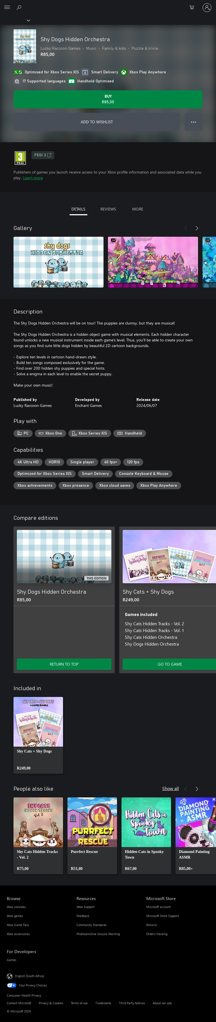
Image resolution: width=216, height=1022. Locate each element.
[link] (38, 735)
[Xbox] (14, 20)
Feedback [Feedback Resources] (82, 916)
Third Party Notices (132, 1003)
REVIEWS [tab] (108, 209)
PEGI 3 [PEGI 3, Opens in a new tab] (42, 155)
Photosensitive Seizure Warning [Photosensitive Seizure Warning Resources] (98, 934)
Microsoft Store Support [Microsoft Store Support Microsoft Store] (162, 916)
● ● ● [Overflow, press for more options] (193, 121)
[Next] (196, 228)
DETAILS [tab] (78, 209)
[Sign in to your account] (207, 7)
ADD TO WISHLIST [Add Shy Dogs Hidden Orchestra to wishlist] (97, 121)
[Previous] (185, 228)
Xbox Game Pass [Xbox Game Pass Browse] (18, 925)
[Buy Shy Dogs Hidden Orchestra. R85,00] (108, 99)
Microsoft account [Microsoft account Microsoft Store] (158, 907)
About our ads (162, 1003)
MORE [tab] (137, 209)
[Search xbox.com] (19, 7)
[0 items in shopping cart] (193, 7)
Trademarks (103, 1003)
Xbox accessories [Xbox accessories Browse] (18, 934)
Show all (170, 788)
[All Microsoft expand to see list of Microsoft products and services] (7, 7)
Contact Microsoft (19, 1003)
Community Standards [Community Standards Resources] (91, 925)
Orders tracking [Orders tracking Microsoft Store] (156, 934)
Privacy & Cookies (51, 1003)
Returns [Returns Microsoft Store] (151, 925)
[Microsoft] (107, 4)
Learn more (33, 177)
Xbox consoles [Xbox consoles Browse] (16, 907)
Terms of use (79, 1003)
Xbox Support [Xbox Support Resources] (85, 907)
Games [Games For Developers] (11, 960)
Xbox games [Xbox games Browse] (15, 916)
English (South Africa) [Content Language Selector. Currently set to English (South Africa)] (29, 976)
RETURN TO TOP (64, 664)
